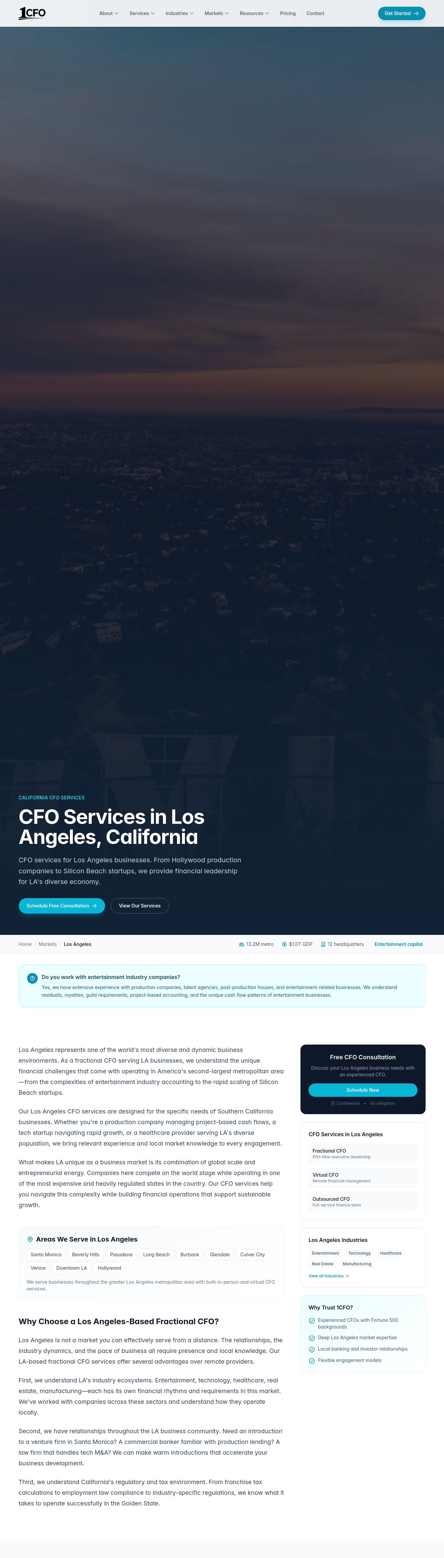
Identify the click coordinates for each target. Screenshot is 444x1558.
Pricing (288, 13)
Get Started (402, 13)
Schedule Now (363, 1090)
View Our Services (140, 905)
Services (142, 13)
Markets (217, 13)
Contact (315, 13)
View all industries (328, 1275)
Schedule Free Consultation (62, 905)
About (109, 13)
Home (25, 944)
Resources (255, 13)
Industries (180, 13)
